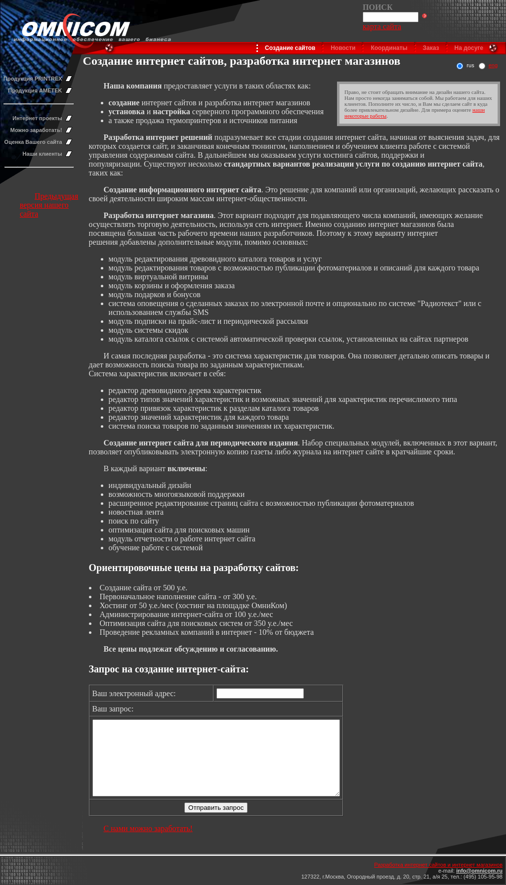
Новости (343, 47)
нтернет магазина (181, 215)
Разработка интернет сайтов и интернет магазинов (438, 865)
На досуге (469, 47)
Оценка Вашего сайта (33, 142)
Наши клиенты (42, 154)
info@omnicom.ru (479, 871)
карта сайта (382, 26)
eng (493, 65)
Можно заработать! (36, 130)
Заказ (431, 47)
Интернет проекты (37, 118)
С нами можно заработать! (148, 843)
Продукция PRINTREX (32, 79)
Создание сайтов (290, 47)
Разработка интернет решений (158, 137)
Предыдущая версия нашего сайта (49, 205)
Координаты (389, 47)
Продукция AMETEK (35, 90)
